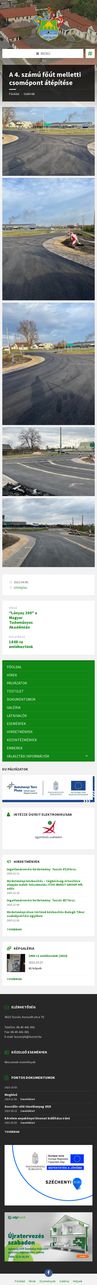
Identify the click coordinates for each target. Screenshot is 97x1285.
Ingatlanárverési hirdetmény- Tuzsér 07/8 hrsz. (42, 869)
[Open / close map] (90, 53)
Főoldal (14, 94)
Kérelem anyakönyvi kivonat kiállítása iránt (37, 1118)
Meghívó (11, 1095)
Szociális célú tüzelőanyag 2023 (28, 1106)
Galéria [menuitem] (64, 1281)
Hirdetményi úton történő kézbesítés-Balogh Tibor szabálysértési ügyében (46, 914)
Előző (13, 608)
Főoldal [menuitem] (20, 1281)
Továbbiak (14, 929)
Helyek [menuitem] (77, 1281)
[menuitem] (48, 667)
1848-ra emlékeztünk (21, 644)
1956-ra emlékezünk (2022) (48, 956)
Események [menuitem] (48, 1281)
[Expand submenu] (86, 756)
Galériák (29, 94)
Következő (17, 637)
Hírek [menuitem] (32, 1281)
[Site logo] (49, 40)
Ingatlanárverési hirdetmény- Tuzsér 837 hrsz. (41, 900)
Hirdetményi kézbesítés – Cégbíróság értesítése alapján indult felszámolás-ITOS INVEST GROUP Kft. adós (45, 885)
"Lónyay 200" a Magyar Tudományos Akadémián (23, 619)
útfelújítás (20, 588)
